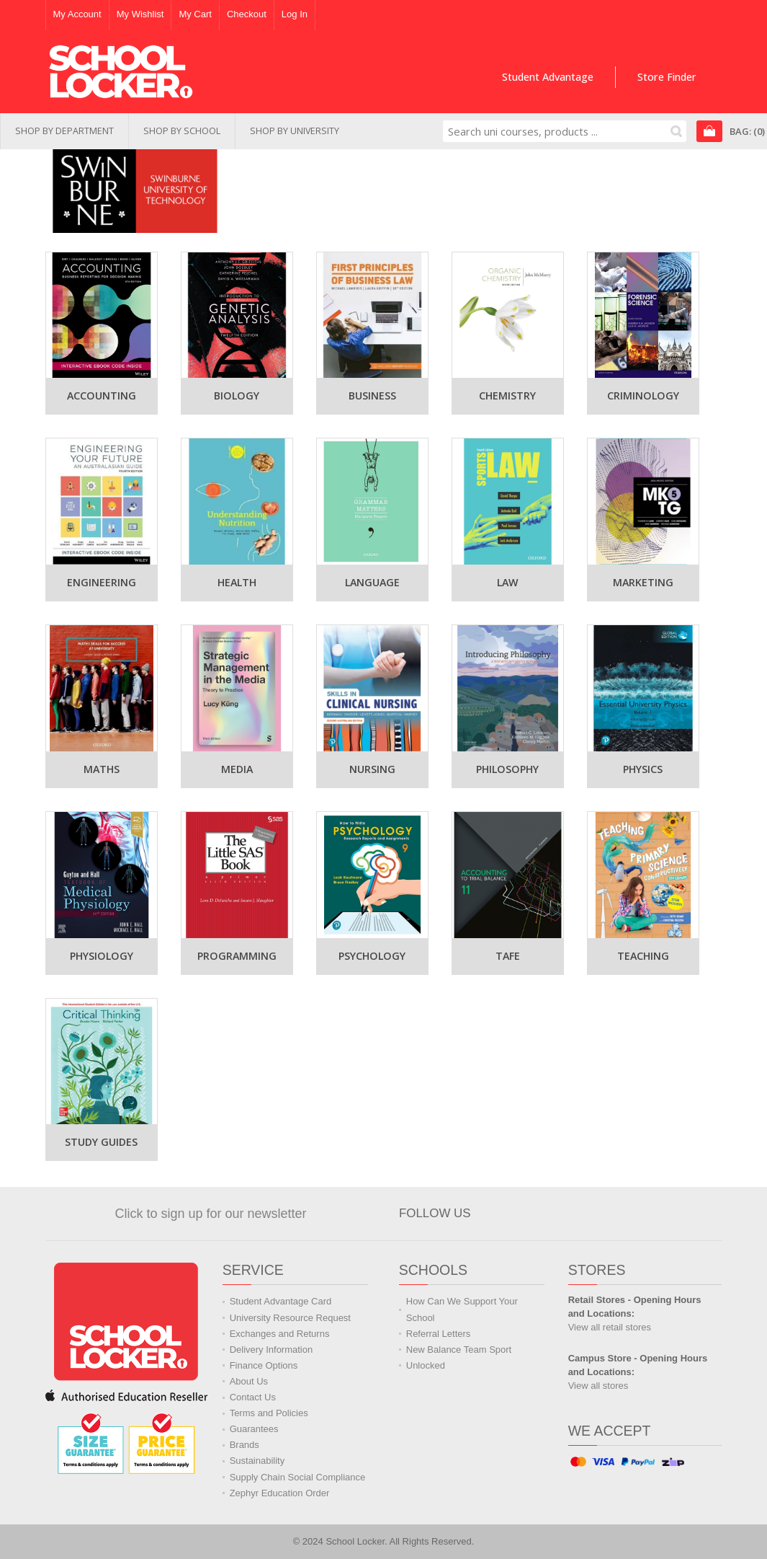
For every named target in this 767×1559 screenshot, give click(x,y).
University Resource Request (290, 1317)
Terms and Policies (269, 1413)
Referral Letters (438, 1333)
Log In (295, 14)
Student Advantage (547, 77)
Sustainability (257, 1460)
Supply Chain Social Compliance (298, 1477)
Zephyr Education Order (280, 1493)
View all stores (598, 1385)
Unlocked (425, 1365)
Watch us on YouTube (596, 1213)
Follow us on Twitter (564, 1213)
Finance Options (264, 1365)
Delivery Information (271, 1349)
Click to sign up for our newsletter (210, 1213)
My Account (77, 14)
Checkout (246, 14)
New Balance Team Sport (458, 1349)
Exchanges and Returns (280, 1333)
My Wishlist (140, 14)
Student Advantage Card (281, 1301)
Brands (244, 1444)
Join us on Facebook (531, 1213)
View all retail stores (609, 1327)
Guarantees (254, 1428)
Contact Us (253, 1397)
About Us (249, 1381)
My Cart (195, 14)
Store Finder (666, 77)
